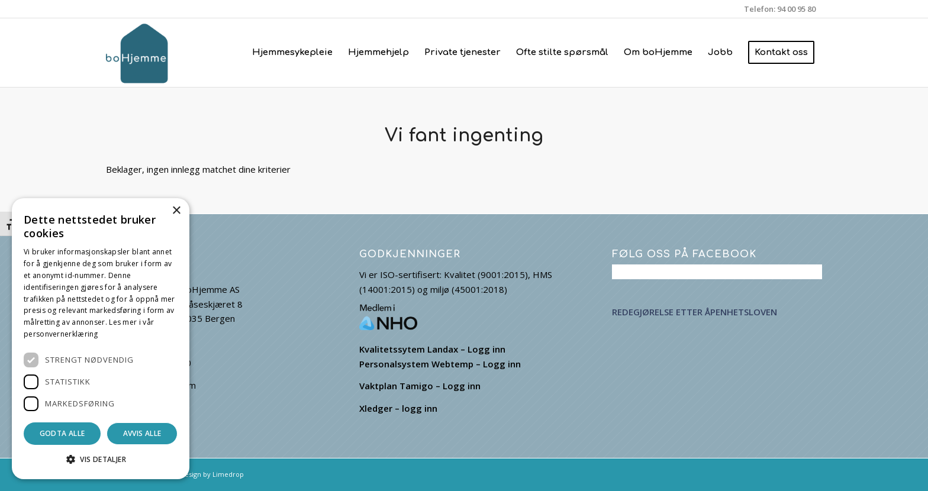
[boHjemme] (140, 52)
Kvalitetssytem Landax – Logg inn (432, 349)
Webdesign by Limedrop (205, 474)
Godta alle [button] (62, 433)
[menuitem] (292, 52)
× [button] (176, 210)
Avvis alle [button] (142, 433)
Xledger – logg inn (398, 408)
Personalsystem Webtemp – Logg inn (440, 364)
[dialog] (100, 338)
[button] (101, 460)
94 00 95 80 (796, 9)
